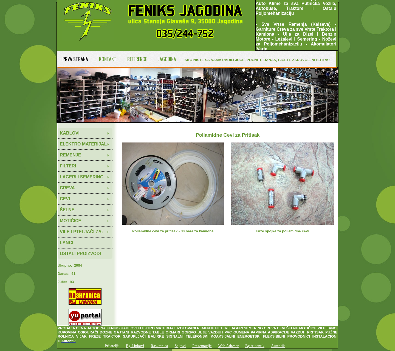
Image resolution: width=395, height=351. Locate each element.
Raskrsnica (159, 346)
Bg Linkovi (135, 346)
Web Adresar (228, 346)
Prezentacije (201, 346)
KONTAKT (107, 58)
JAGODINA (167, 58)
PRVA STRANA (75, 58)
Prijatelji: (112, 346)
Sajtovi (180, 346)
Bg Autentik (254, 346)
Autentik (278, 346)
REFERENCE (137, 58)
